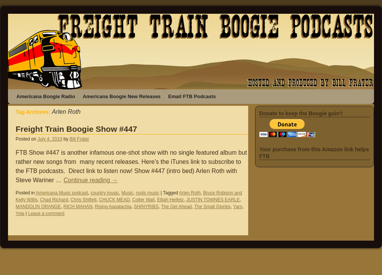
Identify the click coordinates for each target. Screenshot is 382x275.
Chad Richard (54, 199)
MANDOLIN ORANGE (38, 206)
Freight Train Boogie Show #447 (76, 129)
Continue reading (91, 180)
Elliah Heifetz (170, 199)
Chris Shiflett (83, 199)
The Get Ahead (176, 206)
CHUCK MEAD (114, 199)
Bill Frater (79, 139)
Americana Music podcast (62, 193)
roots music (147, 193)
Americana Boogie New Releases (122, 96)
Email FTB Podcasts (192, 96)
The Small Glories (212, 206)
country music (105, 193)
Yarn (237, 206)
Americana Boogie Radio (45, 96)
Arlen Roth (190, 193)
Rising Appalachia (113, 206)
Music (127, 193)
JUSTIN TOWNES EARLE (213, 199)
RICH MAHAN (77, 206)
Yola (20, 213)
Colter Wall (143, 199)
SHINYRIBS (146, 206)
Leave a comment (46, 213)
